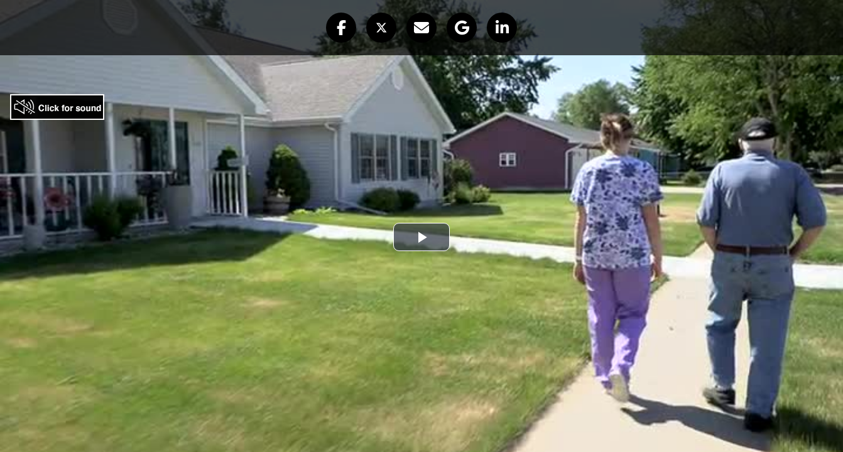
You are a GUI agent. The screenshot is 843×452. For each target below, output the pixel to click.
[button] (341, 28)
